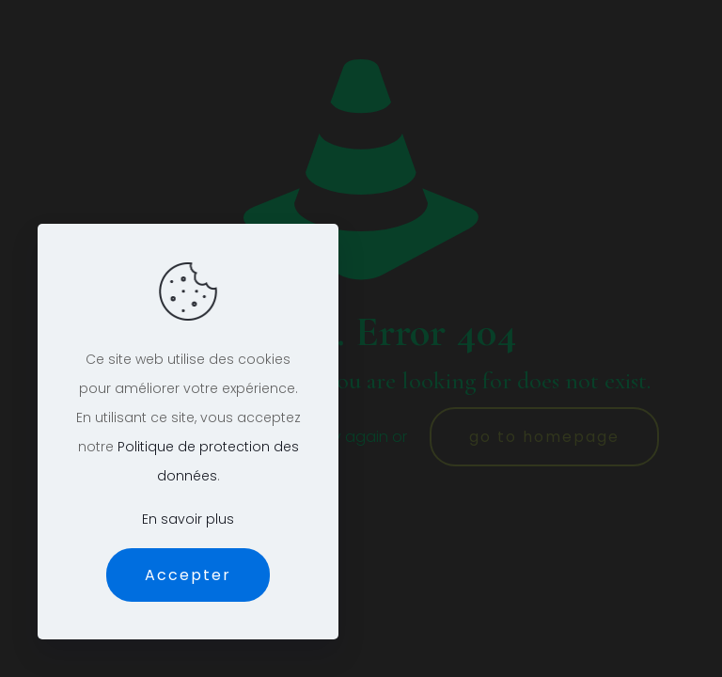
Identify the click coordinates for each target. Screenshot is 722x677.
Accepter (188, 575)
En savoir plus (188, 519)
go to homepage (544, 437)
